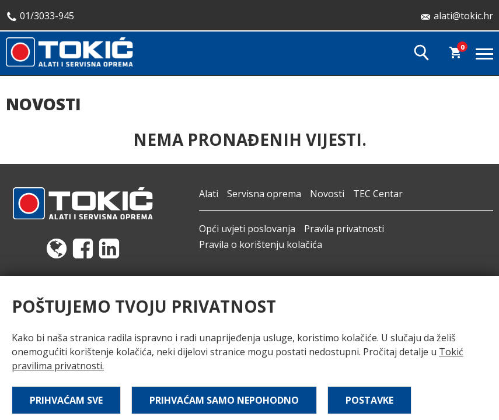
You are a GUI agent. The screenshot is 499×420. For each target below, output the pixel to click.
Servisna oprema (264, 193)
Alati (208, 193)
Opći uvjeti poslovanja (247, 228)
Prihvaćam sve (66, 400)
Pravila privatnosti (344, 228)
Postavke (369, 400)
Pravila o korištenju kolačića (260, 244)
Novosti (327, 193)
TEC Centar (378, 193)
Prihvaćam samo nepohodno (224, 400)
